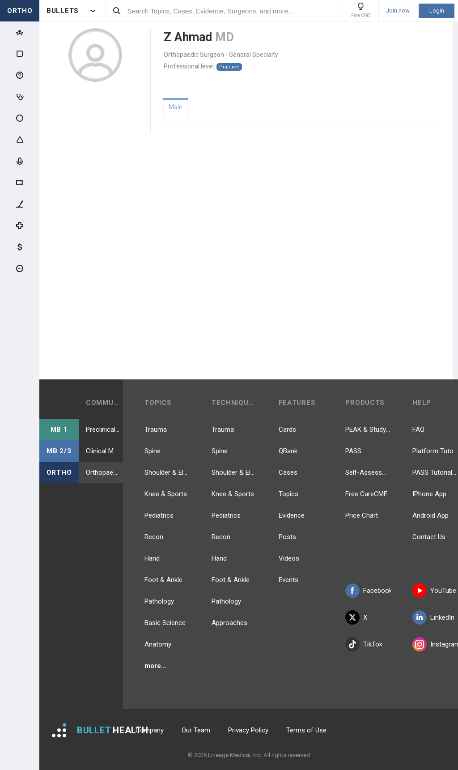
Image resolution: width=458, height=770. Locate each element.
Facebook (368, 590)
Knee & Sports (165, 494)
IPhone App (429, 494)
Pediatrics (159, 515)
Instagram (435, 644)
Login (436, 10)
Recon (153, 537)
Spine (152, 451)
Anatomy (157, 644)
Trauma (155, 429)
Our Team (196, 730)
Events (288, 580)
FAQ (418, 429)
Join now (398, 11)
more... (155, 666)
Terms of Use (306, 730)
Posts (287, 537)
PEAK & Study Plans (368, 429)
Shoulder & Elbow (167, 472)
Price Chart (361, 515)
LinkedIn (433, 617)
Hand (152, 558)
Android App (430, 515)
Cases (288, 472)
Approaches (229, 623)
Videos (289, 558)
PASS (353, 451)
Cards (287, 429)
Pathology (159, 601)
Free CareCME (366, 494)
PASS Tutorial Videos (435, 472)
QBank (288, 451)
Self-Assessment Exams (368, 472)
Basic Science (165, 623)
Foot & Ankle (163, 580)
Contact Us (428, 537)
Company (150, 730)
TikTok (363, 644)
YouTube (434, 590)
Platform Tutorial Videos (435, 451)
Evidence (292, 515)
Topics (288, 494)
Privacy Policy (248, 730)
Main (175, 107)
